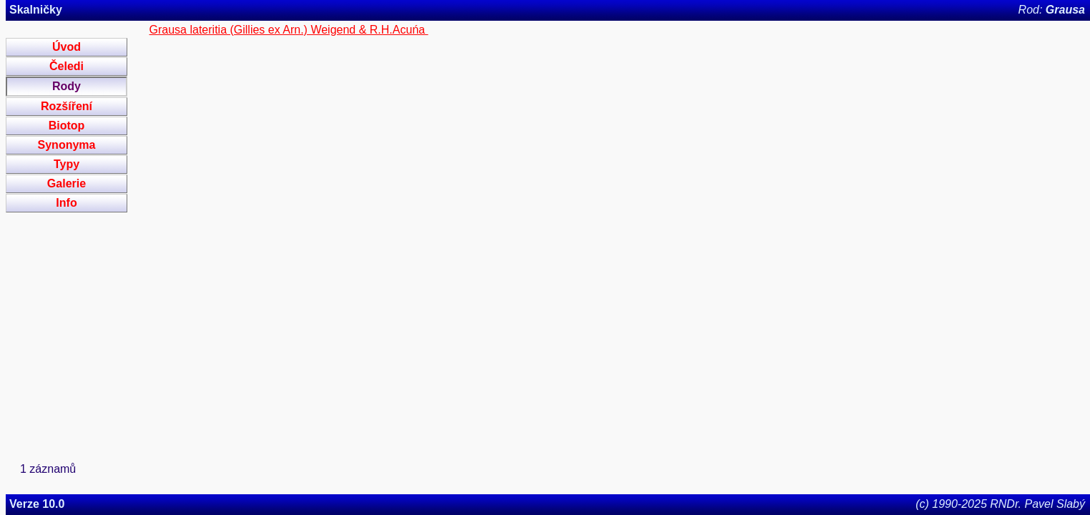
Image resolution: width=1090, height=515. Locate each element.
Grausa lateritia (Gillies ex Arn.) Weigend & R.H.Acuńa (288, 30)
